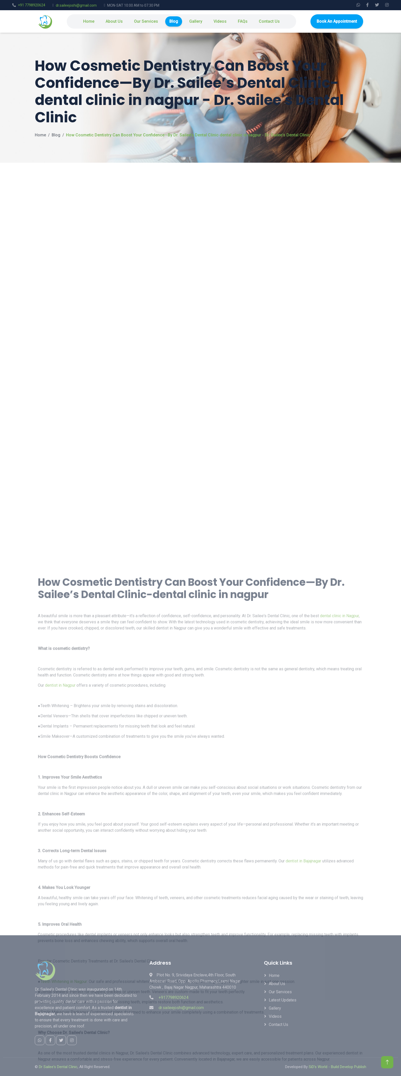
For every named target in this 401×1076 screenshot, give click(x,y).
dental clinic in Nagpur (339, 819)
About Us (114, 21)
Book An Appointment (337, 21)
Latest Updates (282, 1000)
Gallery (195, 21)
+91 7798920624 (31, 5)
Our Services (146, 21)
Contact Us (269, 21)
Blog (173, 21)
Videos (220, 21)
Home (88, 21)
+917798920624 (173, 997)
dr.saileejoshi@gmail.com (76, 5)
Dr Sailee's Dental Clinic (58, 1067)
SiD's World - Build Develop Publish (337, 1067)
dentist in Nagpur (60, 889)
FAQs (243, 21)
